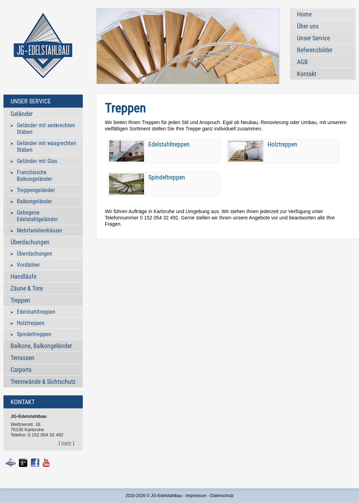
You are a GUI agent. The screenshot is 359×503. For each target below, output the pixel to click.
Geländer (22, 113)
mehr (66, 443)
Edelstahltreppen (36, 311)
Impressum (196, 495)
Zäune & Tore (27, 288)
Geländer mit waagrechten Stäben (46, 146)
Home (304, 14)
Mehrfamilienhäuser (39, 230)
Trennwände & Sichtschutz (43, 381)
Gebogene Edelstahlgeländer (37, 216)
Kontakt (306, 73)
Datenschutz (222, 495)
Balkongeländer (34, 201)
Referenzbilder (314, 50)
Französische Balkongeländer (34, 175)
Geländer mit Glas (37, 161)
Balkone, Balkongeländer (41, 345)
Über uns (308, 26)
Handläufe (23, 276)
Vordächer (28, 264)
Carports (21, 369)
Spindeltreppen (34, 334)
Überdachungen (30, 242)
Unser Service (313, 38)
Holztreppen (31, 323)
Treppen (20, 300)
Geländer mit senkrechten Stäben (46, 128)
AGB (302, 62)
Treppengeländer (36, 190)
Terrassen (22, 357)
